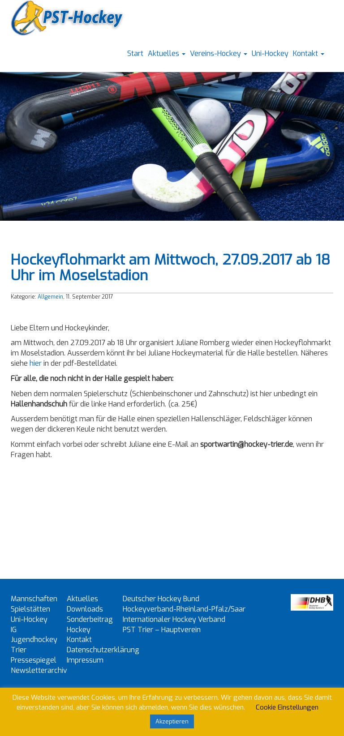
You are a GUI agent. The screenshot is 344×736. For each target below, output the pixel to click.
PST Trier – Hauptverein (162, 629)
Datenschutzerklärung (103, 650)
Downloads (85, 609)
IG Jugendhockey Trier (34, 640)
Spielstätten (30, 609)
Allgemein (50, 296)
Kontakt (308, 53)
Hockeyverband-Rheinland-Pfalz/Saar (184, 609)
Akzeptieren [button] (172, 721)
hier (36, 363)
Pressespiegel (33, 660)
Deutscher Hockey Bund (161, 598)
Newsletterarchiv (39, 670)
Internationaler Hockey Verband (174, 619)
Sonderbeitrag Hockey (90, 624)
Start (135, 53)
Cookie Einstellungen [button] (287, 707)
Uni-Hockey (270, 53)
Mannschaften (34, 598)
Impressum (85, 660)
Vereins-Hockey (218, 53)
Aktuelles (166, 53)
